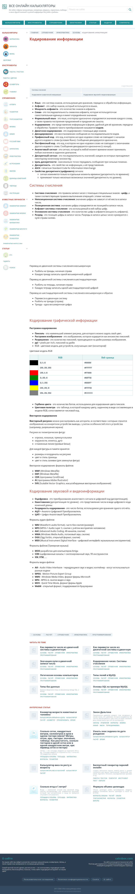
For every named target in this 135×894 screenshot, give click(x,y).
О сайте (107, 879)
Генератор (113, 778)
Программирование (48, 655)
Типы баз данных (50, 686)
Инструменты (35, 23)
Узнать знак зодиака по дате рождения (109, 732)
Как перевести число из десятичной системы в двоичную (112, 648)
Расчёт (50, 653)
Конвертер (51, 720)
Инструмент (123, 778)
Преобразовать (63, 720)
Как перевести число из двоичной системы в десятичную (59, 648)
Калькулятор (71, 718)
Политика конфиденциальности (73, 879)
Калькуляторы (12, 23)
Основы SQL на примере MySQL (110, 686)
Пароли (102, 781)
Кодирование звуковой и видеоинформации (99, 95)
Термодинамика (112, 725)
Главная (34, 33)
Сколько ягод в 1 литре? (53, 786)
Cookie (96, 879)
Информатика (63, 33)
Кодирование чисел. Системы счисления (110, 662)
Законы (96, 723)
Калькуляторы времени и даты (52, 718)
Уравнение (105, 723)
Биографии (76, 23)
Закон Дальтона (102, 712)
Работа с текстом (100, 778)
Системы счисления (39, 90)
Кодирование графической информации (46, 95)
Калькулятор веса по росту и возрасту (56, 766)
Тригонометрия (99, 798)
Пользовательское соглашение (38, 879)
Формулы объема (100, 796)
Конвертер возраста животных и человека (58, 713)
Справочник (55, 23)
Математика (71, 757)
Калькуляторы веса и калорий (52, 771)
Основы (76, 33)
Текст (95, 781)
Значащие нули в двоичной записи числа (56, 662)
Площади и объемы (48, 757)
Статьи (93, 23)
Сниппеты (124, 23)
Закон (102, 725)
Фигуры (96, 801)
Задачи (108, 23)
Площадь (61, 757)
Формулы (114, 723)
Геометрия (53, 759)
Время (72, 720)
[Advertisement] (81, 64)
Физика (123, 723)
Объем (118, 796)
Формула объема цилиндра (108, 786)
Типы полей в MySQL (104, 675)
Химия (95, 725)
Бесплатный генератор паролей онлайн (110, 766)
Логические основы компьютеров (59, 675)
